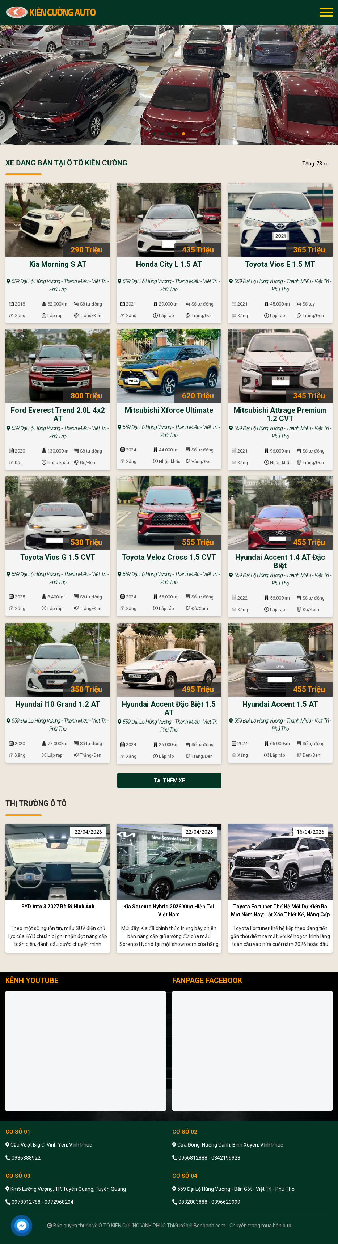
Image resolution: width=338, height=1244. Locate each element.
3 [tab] (169, 134)
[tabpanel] (169, 72)
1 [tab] (154, 134)
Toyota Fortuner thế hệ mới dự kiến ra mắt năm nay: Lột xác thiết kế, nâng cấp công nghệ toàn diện (280, 914)
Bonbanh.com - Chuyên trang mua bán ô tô (242, 1225)
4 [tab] (176, 134)
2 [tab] (161, 134)
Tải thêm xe (169, 780)
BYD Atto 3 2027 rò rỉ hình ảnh (57, 906)
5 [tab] (183, 134)
